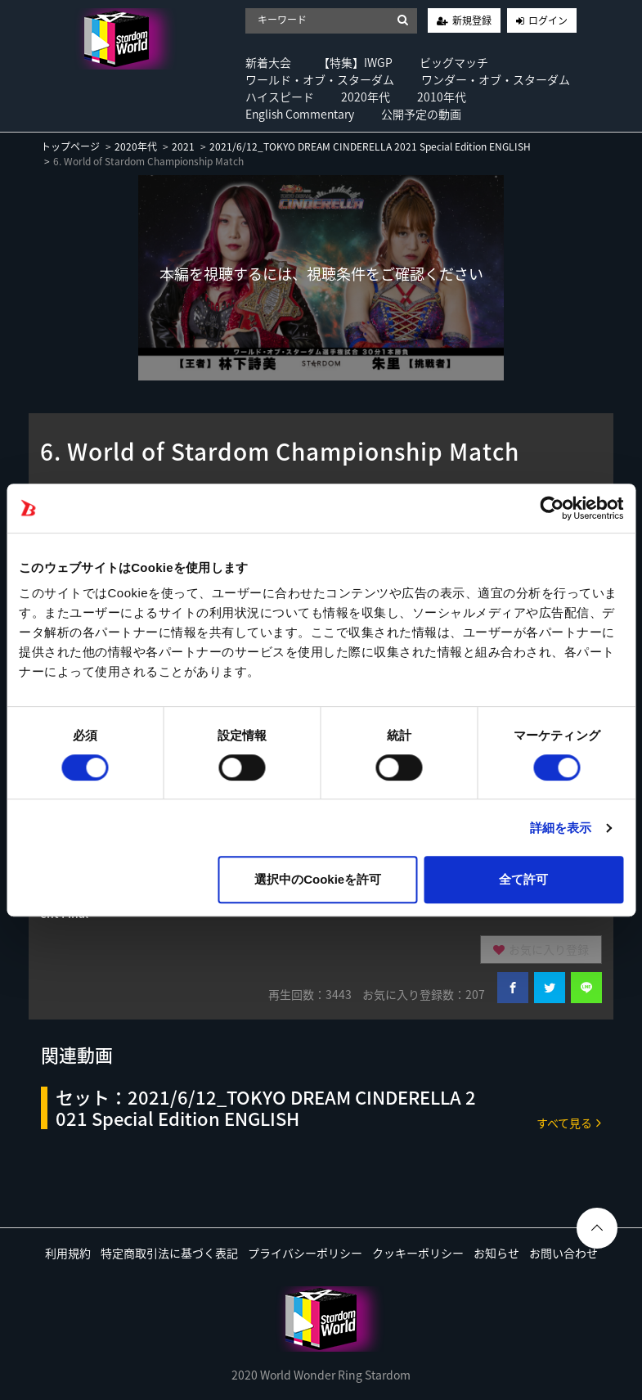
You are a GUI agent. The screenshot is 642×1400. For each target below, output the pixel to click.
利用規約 (68, 1253)
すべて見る (568, 1122)
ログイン (548, 20)
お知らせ (496, 1253)
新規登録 (472, 20)
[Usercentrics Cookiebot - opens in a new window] (551, 508)
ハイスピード (279, 96)
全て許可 (523, 879)
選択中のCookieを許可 (317, 879)
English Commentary (299, 114)
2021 (183, 146)
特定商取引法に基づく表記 (169, 1253)
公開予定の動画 (421, 114)
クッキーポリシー (418, 1253)
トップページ (70, 146)
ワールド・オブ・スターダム (319, 79)
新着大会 (268, 62)
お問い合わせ (563, 1253)
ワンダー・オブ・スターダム (495, 79)
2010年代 (441, 96)
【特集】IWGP (355, 62)
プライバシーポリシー (305, 1253)
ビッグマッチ (454, 62)
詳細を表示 (561, 828)
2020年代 (365, 96)
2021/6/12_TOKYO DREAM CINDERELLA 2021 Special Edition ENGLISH (370, 146)
